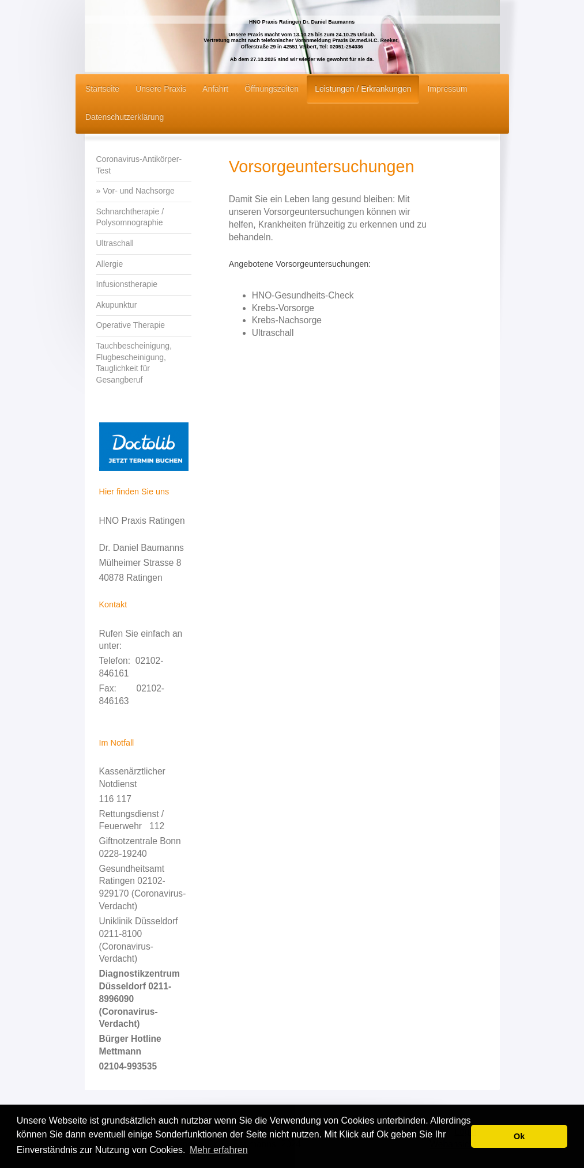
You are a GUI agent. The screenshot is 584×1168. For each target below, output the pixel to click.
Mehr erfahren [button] (219, 1150)
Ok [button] (519, 1136)
